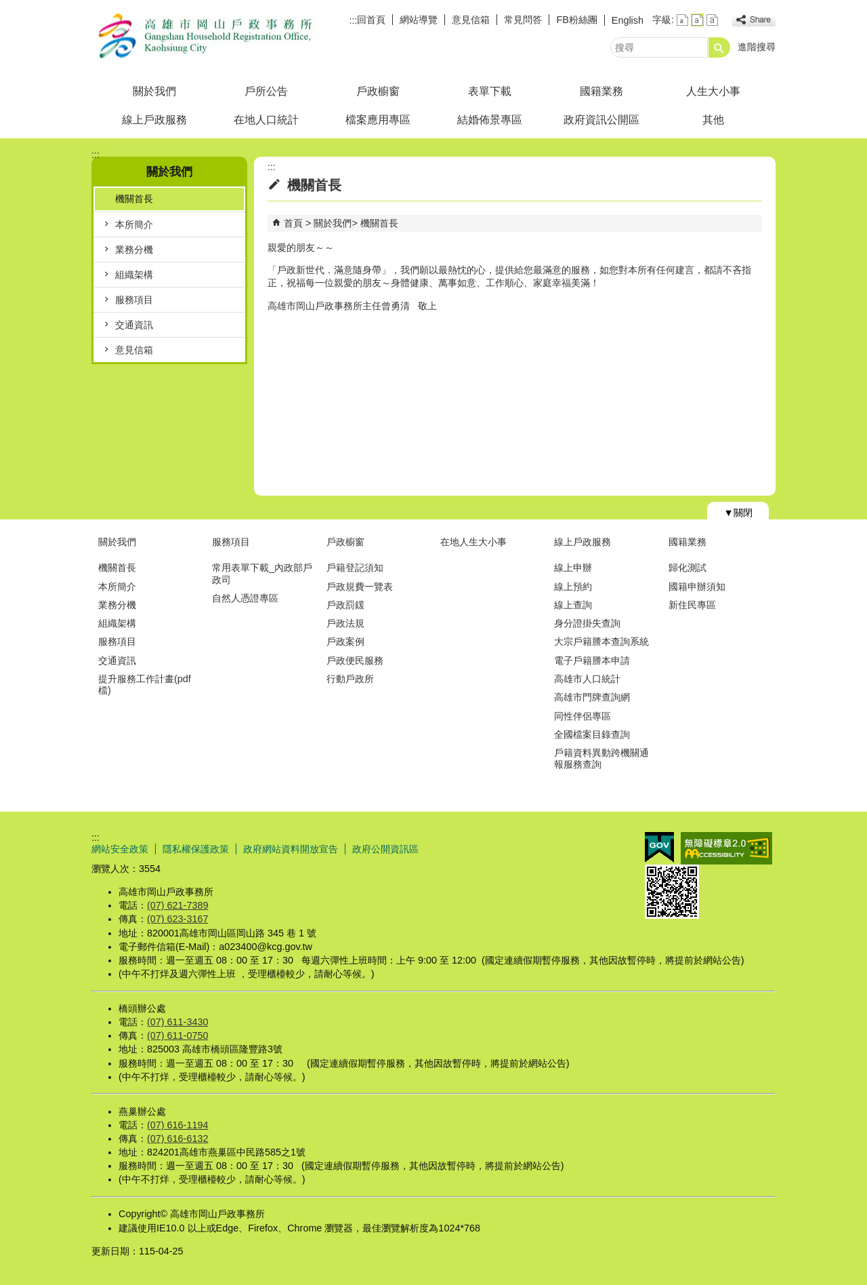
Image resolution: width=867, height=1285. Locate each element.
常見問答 (523, 19)
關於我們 (154, 91)
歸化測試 (687, 567)
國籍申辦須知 (697, 586)
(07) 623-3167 (177, 918)
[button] (719, 47)
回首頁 (371, 19)
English (627, 20)
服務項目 (134, 299)
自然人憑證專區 (245, 598)
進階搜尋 (757, 46)
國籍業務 (601, 91)
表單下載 (489, 91)
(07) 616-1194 (177, 1125)
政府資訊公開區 (601, 119)
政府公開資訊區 (385, 849)
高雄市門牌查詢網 (592, 697)
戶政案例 (345, 641)
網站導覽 (419, 19)
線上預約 (573, 586)
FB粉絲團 (576, 19)
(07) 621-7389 (177, 905)
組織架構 (134, 274)
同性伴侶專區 (582, 716)
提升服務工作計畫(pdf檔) (144, 684)
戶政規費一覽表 (359, 586)
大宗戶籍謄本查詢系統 (601, 641)
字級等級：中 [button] (697, 20)
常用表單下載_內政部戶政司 (262, 573)
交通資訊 (134, 324)
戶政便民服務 (354, 660)
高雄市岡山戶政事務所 (205, 36)
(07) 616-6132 (177, 1138)
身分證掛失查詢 (587, 623)
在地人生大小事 (473, 541)
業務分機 (134, 249)
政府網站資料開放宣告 (290, 849)
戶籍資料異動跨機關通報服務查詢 (601, 758)
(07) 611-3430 (177, 1021)
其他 (713, 119)
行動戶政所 (350, 678)
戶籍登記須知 (354, 567)
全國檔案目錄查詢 (592, 734)
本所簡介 (134, 224)
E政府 (659, 847)
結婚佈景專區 (489, 119)
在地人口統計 (266, 119)
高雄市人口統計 (587, 678)
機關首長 (134, 198)
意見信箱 (471, 19)
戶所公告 (266, 91)
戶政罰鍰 (345, 604)
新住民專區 (692, 604)
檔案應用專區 (377, 119)
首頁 (293, 223)
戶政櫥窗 (378, 91)
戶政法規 (345, 623)
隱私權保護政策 (196, 849)
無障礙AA (726, 848)
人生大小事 (713, 91)
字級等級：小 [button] (682, 20)
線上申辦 (573, 567)
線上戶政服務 (154, 119)
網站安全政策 (119, 849)
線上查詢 (573, 604)
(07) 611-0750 (177, 1035)
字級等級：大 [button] (712, 20)
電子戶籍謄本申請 (592, 660)
